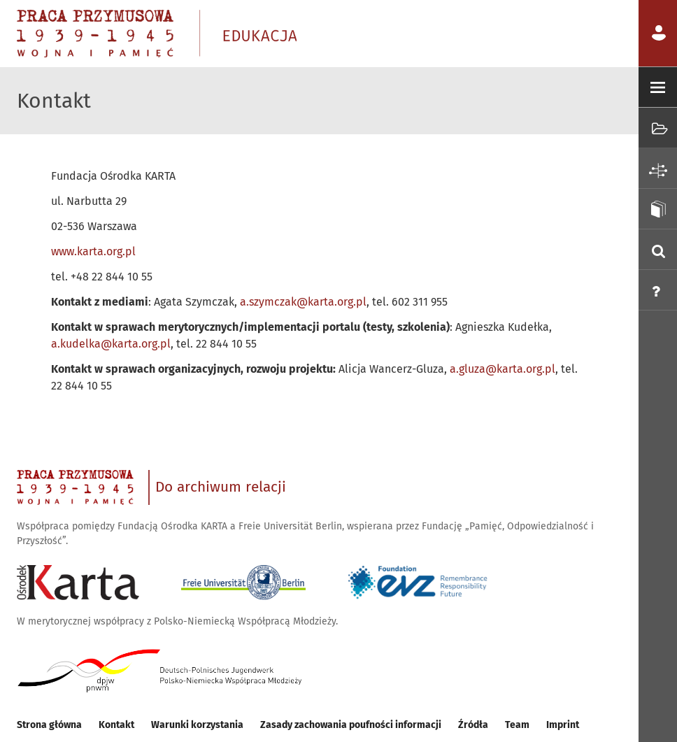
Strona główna (49, 725)
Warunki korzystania (197, 725)
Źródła (473, 725)
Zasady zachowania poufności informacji (350, 725)
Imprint (562, 725)
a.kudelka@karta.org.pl (111, 343)
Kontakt (116, 725)
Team (517, 725)
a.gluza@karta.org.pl (502, 369)
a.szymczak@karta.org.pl (303, 301)
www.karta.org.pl (93, 251)
